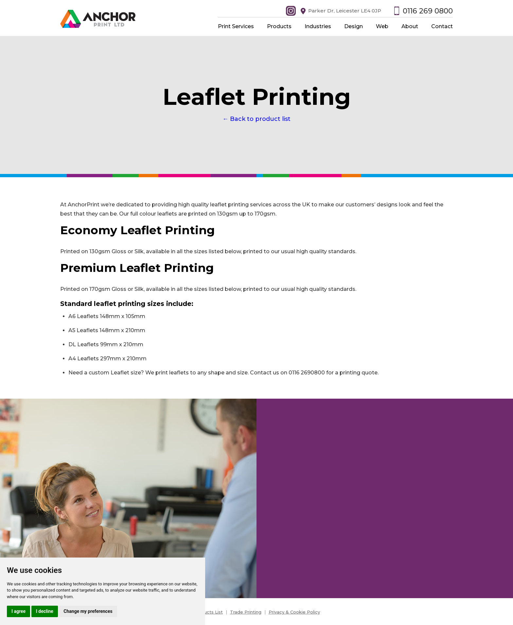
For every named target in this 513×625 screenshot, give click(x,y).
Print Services (236, 26)
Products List (208, 612)
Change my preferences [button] (87, 611)
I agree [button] (18, 611)
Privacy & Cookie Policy (294, 612)
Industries (318, 26)
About (409, 26)
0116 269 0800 (428, 11)
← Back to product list (256, 119)
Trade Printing (245, 612)
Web (382, 26)
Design (353, 26)
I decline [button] (44, 611)
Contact (442, 26)
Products (279, 26)
